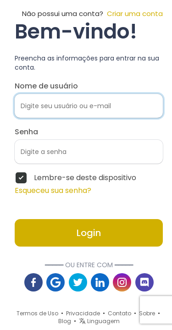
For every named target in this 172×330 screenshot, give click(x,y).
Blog (64, 321)
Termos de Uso (37, 313)
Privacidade (83, 313)
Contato (119, 313)
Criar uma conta (133, 13)
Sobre (147, 313)
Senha (26, 132)
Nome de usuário (46, 86)
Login (89, 232)
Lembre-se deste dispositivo (85, 178)
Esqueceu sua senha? (53, 191)
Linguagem (99, 321)
